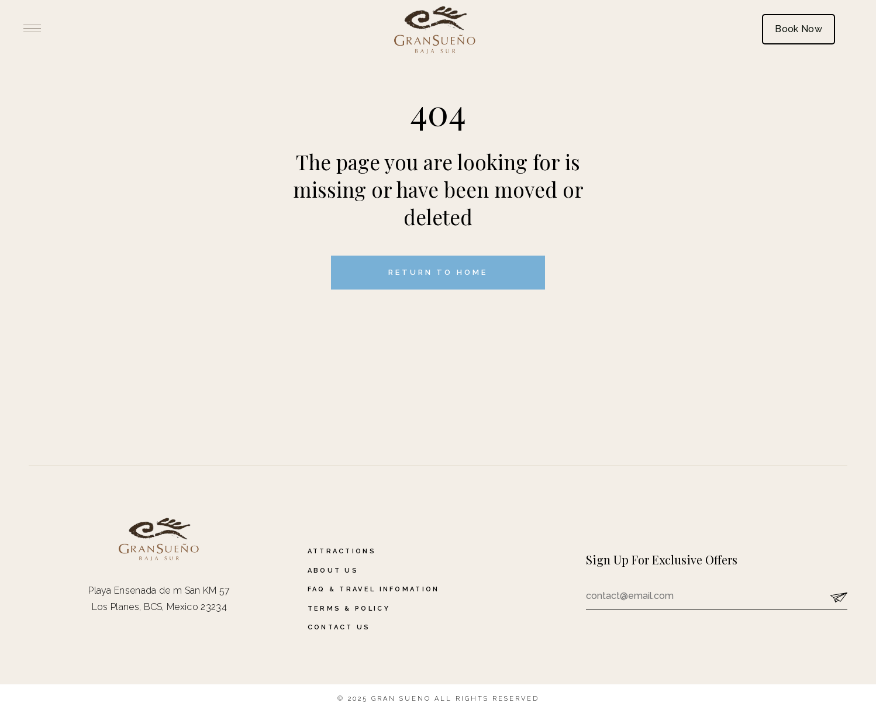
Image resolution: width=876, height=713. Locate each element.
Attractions (342, 551)
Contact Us (339, 627)
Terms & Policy (349, 608)
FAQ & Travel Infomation (374, 589)
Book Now (798, 29)
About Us (333, 570)
